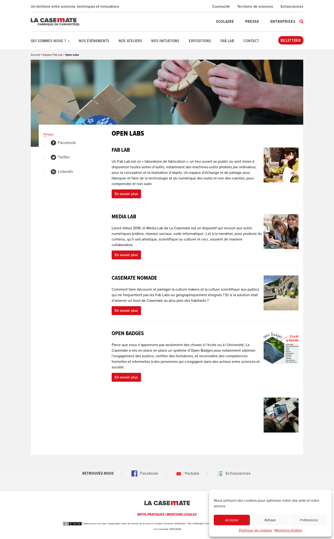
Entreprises (283, 21)
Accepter (232, 520)
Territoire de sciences (255, 6)
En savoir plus (126, 194)
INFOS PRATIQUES (151, 514)
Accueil (35, 54)
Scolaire (225, 21)
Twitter (60, 157)
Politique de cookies (255, 530)
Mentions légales (288, 530)
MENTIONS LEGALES (182, 514)
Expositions (200, 41)
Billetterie (291, 40)
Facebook (63, 142)
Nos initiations (165, 41)
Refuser (270, 520)
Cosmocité (221, 6)
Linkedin (61, 171)
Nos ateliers (130, 41)
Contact (251, 41)
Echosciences (292, 6)
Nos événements (94, 41)
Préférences (309, 520)
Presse (252, 21)
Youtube (186, 473)
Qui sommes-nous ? (50, 41)
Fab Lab (227, 41)
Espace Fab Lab (52, 54)
